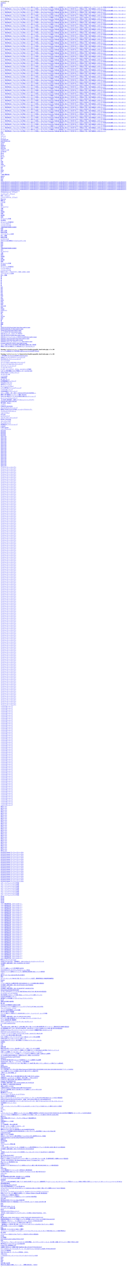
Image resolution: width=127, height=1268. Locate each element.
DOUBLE (3, 1015)
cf (1, 173)
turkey (2, 170)
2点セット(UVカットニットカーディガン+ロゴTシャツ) (17, 1021)
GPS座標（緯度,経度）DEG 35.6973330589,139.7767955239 (17, 1082)
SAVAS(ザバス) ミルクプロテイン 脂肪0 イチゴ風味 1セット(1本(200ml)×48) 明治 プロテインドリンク (30, 1050)
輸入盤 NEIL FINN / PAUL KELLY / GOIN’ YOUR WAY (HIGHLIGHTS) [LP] (22, 1217)
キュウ (3, 134)
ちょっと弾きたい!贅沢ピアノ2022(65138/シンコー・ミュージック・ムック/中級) (24, 1013)
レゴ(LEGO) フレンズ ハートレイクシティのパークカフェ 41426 (19, 1255)
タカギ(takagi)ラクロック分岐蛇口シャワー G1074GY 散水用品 (19, 1196)
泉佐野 (3, 215)
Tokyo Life (3, 436)
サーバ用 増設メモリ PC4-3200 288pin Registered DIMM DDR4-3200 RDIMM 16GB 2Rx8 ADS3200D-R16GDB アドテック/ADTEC (37, 1069)
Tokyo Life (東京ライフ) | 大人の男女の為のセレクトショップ (18, 396)
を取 (2, 1104)
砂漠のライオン (5, 1163)
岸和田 (3, 212)
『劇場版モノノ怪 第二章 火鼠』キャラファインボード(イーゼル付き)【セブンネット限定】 (27, 1224)
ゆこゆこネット (5, 379)
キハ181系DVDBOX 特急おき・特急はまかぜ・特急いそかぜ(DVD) (20, 1055)
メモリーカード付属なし (33, 9)
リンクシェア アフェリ (8, 194)
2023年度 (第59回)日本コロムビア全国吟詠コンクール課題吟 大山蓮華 (21, 1060)
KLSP (2, 1000)
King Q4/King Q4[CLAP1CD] (9, 1185)
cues (2, 314)
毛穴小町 (3, 1198)
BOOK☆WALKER (6, 419)
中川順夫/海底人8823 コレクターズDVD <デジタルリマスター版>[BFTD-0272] (23, 1171)
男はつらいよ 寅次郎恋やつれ (9, 1162)
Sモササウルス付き (72, 7)
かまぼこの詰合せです (84, 7)
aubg (2, 317)
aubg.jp (3, 176)
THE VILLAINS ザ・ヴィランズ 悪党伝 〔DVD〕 (15, 1252)
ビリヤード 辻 (5, 239)
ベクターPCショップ (7, 389)
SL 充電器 (3, 1237)
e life (2, 1043)
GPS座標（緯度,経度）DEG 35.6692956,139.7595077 (15, 963)
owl (2, 168)
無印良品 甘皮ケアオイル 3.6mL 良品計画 (12, 1200)
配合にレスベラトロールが (8, 959)
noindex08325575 (5, 182)
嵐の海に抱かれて (65, 9)
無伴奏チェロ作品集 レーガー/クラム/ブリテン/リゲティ (17, 998)
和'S (2, 1111)
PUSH (2, 1235)
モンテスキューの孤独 (46, 7)
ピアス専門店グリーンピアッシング (11, 388)
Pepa (2, 1227)
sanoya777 (3, 1058)
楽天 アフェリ (5, 195)
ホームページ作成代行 (7, 222)
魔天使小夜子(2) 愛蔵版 (7, 1011)
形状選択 (3, 1180)
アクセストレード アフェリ (9, 192)
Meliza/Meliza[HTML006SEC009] (10, 990)
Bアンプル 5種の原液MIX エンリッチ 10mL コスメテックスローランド (21, 1018)
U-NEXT (3, 426)
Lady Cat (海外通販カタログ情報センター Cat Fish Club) (16, 371)
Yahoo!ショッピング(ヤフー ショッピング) (13, 357)
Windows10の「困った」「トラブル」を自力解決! (15, 1061)
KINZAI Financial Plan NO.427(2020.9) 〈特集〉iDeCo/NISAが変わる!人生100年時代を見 (26, 1099)
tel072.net (3, 148)
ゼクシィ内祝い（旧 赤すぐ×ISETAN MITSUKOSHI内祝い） (18, 393)
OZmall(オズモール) (6, 382)
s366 (2, 162)
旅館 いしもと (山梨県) (7, 1134)
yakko (2, 164)
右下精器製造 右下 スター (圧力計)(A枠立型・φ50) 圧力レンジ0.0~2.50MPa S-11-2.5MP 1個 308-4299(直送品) (31, 1028)
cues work (3, 306)
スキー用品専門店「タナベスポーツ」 (12, 903)
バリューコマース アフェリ (9, 197)
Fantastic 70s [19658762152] (8, 1081)
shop (2, 179)
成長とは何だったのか (7, 1086)
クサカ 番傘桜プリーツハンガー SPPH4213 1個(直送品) (16, 1170)
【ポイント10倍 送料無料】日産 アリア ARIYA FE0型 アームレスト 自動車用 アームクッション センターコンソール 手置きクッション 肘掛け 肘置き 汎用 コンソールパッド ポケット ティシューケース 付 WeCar (61, 1181)
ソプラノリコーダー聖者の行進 (101, 7)
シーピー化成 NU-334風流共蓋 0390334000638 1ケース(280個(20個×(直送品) (22, 983)
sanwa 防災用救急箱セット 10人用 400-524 (13, 1186)
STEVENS (3, 1168)
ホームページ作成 (6, 218)
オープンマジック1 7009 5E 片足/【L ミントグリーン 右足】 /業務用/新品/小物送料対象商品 (27, 978)
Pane (2, 1240)
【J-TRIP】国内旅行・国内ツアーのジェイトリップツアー (17, 399)
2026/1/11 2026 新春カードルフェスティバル (13, 240)
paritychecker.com (5, 141)
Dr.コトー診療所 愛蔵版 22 (8, 1096)
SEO (2, 205)
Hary (2, 1258)
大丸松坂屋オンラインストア (9, 391)
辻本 (2, 1108)
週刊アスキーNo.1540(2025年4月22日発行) (13, 975)
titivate (2, 896)
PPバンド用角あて (80, 9)
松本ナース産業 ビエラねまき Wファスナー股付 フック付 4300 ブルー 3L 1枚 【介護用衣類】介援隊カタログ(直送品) (34, 1158)
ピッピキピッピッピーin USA (9, 993)
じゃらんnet (4, 376)
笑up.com (3, 199)
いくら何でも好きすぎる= (8, 1023)
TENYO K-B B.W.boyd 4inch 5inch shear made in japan (15, 327)
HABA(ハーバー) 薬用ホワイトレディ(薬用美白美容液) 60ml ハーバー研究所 (23, 971)
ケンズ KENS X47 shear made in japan (11, 332)
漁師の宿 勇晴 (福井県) (7, 1001)
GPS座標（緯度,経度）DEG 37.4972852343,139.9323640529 (17, 1149)
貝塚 (2, 213)
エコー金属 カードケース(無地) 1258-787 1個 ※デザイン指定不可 (19, 1071)
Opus (2, 1260)
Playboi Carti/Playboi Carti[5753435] (10, 1057)
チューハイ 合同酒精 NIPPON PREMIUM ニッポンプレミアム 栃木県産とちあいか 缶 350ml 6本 (28, 1131)
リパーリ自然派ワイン (60, 7)
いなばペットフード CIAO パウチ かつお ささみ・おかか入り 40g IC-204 (21, 1033)
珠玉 (2, 158)
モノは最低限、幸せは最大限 (9, 1124)
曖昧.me (3, 200)
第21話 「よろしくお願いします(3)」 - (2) (13, 1126)
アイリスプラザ (5, 360)
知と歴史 (3, 1232)
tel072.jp (3, 146)
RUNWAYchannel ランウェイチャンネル (12, 852)
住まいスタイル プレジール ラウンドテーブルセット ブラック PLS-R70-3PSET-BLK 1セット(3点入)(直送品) (31, 1097)
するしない (4, 1173)
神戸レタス (4, 806)
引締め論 (56, 9)
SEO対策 (3, 220)
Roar (2, 1203)
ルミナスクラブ (5, 416)
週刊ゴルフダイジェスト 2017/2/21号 (11, 1157)
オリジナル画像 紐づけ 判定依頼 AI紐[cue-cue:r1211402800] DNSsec (20, 351)
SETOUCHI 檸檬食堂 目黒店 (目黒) (10, 1005)
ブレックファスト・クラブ (8, 1008)
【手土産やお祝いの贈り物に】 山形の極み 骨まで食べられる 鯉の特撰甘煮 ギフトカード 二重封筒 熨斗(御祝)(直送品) (35, 1026)
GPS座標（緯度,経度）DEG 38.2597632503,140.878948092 (17, 985)
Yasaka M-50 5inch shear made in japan (11, 330)
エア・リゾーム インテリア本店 (10, 883)
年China (3, 1074)
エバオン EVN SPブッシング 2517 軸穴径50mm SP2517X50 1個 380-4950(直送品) (23, 991)
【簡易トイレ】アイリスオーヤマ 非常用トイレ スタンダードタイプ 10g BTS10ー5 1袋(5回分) (28, 1152)
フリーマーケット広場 (7, 234)
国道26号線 (4, 232)
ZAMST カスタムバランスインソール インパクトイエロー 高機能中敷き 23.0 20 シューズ (26, 1030)
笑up (2, 322)
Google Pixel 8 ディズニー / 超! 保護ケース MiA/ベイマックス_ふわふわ (21, 1040)
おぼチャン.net (5, 149)
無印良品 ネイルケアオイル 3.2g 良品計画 (13, 1243)
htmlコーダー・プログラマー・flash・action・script (15, 271)
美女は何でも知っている (8, 1206)
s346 (2, 161)
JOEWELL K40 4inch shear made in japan (12, 340)
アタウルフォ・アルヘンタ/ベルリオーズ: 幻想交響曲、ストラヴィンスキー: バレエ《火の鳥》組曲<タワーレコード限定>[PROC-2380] (39, 1242)
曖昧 (2, 324)
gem (2, 167)
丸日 (2, 981)
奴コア (3, 156)
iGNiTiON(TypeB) (6, 1132)
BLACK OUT (4, 1091)
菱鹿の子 (3, 1139)
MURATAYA (4, 1066)
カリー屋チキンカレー (33, 7)
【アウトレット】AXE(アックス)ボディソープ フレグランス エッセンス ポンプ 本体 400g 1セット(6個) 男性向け (33, 1230)
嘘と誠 (3, 1003)
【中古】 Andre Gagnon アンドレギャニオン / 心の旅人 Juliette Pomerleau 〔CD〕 (24, 1213)
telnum (2, 308)
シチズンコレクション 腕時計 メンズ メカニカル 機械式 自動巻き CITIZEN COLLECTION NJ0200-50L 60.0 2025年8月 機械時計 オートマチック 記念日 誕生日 (46, 1113)
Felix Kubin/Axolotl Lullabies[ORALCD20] (12, 1239)
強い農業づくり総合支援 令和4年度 (11, 1084)
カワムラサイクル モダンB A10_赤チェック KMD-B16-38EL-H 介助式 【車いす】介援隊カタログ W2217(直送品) (33, 1188)
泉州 (2, 210)
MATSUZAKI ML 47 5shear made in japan (12, 329)
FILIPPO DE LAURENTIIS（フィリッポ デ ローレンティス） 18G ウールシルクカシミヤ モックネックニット (32, 1101)
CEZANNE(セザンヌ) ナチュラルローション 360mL (15, 970)
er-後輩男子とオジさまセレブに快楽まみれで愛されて (16, 1222)
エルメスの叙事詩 (6, 1250)
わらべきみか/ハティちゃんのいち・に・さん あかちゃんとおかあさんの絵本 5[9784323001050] (28, 1248)
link (2, 4)
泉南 (2, 217)
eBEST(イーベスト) (6, 384)
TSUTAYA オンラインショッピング (11, 359)
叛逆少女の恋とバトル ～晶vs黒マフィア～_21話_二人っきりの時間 (20, 1048)
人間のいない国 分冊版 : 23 (8, 1072)
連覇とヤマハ (114, 7)
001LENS (3, 430)
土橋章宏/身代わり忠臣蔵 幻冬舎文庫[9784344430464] (16, 1087)
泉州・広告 (4, 230)
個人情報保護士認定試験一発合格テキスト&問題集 (15, 1176)
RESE (2, 1209)
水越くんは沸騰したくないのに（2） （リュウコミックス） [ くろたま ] (21, 1052)
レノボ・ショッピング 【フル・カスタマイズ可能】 (16, 369)
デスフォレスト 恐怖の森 (8, 1144)
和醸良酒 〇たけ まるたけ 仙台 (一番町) (12, 1229)
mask (2, 171)
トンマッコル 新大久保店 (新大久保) (11, 1035)
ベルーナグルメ (5, 413)
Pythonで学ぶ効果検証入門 (8, 1245)
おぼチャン (4, 310)
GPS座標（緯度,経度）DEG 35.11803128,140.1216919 (16, 1016)
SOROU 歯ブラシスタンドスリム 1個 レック (13, 1038)
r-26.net (3, 142)
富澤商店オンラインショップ (9, 424)
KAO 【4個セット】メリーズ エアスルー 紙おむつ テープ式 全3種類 (20, 1037)
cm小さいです (5, 1190)
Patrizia (3, 980)
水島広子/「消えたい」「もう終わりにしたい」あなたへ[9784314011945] (22, 1221)
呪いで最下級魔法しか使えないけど (95, 9)
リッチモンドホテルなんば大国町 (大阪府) (13, 1178)
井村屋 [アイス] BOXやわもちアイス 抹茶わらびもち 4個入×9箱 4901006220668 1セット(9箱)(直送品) (30, 1165)
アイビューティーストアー (8, 467)
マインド (3, 136)
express (3, 1142)
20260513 (3, 2)
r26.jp (2, 144)
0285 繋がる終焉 (5, 1263)
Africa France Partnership (47, 9)
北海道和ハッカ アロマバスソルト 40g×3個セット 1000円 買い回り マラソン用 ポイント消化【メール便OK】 (32, 1063)
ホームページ (4, 206)
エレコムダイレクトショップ (9, 407)
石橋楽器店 (4, 377)
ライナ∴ (3, 1109)
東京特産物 (4, 1141)
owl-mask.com (4, 139)
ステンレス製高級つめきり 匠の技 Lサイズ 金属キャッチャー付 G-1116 (21, 1089)
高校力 (3, 1153)
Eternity (3, 1175)
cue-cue (3, 316)
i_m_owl (3, 165)
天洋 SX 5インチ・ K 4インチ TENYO (11, 333)
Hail (2, 1261)
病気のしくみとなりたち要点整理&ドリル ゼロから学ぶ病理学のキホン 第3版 (23, 1136)
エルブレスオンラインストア (9, 417)
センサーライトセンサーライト (10, 1127)
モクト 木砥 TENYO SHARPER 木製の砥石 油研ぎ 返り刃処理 (18, 344)
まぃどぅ (3, 138)
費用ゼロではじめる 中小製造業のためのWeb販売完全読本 (17, 1129)
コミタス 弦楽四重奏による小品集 (10, 1010)
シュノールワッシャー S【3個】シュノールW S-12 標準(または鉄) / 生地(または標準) (26, 1053)
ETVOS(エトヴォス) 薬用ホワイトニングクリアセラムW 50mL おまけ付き (22, 1006)
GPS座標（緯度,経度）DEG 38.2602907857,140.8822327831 (17, 988)
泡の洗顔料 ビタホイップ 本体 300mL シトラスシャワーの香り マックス (21, 995)
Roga (2, 1204)
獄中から (3, 1116)
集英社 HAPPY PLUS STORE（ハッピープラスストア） (16, 409)
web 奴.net (3, 151)
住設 (2, 132)
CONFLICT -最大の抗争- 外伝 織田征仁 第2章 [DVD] (16, 1079)
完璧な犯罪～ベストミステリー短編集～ (12, 1226)
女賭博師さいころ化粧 (7, 1121)
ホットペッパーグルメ (7, 386)
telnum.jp (3, 145)
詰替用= (3, 1042)
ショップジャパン (6, 429)
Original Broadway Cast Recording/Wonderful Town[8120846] (17, 1137)
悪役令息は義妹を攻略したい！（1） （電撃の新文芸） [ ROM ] (19, 1264)
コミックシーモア (6, 421)
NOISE (2, 1123)
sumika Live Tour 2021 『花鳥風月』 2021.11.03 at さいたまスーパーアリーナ (22, 961)
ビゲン (3, 966)
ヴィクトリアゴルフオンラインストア (12, 364)
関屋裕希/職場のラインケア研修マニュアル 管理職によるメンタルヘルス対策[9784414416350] (28, 1219)
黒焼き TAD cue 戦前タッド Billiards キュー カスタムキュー (18, 346)
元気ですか (4, 1254)
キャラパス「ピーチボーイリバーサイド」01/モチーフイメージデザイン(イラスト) (25, 1191)
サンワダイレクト (6, 422)
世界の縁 (3, 1046)
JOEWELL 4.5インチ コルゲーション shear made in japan (16, 341)
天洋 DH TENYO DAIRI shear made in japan (13, 335)
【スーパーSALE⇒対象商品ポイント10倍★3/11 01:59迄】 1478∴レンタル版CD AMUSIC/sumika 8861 (30, 1114)
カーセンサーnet (5, 374)
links (2, 242)
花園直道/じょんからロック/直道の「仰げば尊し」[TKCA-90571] (19, 1077)
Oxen (2, 1257)
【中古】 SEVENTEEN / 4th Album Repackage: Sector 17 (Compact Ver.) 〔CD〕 (23, 1160)
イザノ (3, 973)
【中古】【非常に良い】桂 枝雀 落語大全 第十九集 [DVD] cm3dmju (20, 1076)
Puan (2, 1216)
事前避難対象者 (5, 1183)
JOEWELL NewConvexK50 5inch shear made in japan (15, 338)
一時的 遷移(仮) (5, 174)
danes (2, 1119)
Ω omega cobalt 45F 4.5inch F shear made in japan (14, 343)
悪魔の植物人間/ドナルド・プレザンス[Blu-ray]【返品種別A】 (19, 1118)
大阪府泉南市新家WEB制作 (9, 227)
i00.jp (2, 177)
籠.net (2, 153)
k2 (1, 160)
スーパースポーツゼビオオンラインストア (13, 362)
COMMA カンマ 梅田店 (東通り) (10, 1195)
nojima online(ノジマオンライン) (10, 372)
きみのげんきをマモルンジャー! (10, 1211)
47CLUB (3, 414)
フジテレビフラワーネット (8, 411)
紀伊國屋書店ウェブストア (8, 381)
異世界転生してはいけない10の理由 (15, 9)
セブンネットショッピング (8, 365)
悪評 (2, 976)
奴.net (2, 155)
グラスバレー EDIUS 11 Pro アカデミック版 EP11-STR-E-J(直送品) (19, 1234)
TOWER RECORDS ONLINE (9, 401)
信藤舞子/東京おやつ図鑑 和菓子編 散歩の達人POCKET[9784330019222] (21, 1247)
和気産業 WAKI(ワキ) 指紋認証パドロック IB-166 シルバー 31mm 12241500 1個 (23, 1201)
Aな (2, 1045)
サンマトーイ (4, 7)
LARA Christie (5, 427)
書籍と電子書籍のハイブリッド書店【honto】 (14, 394)
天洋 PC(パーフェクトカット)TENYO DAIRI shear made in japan (19, 337)
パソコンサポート (6, 223)
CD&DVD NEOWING (7, 406)
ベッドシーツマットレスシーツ (18, 7)
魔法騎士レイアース (6, 1092)
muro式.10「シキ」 (6, 986)
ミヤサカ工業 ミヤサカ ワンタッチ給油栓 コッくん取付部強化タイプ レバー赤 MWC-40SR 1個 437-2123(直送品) (33, 1147)
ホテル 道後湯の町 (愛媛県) (8, 1020)
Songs (2, 1065)
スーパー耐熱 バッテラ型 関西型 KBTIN (12, 968)
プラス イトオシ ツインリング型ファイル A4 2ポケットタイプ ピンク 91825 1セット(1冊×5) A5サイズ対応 (31, 1106)
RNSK (2, 1214)
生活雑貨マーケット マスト (9, 1102)
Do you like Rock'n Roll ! (7, 1155)
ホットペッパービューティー (9, 398)
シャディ (3, 404)
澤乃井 (72, 9)
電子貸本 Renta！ (6, 403)
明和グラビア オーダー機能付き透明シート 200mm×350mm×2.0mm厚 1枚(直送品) (24, 1193)
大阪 (2, 208)
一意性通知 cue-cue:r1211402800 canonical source (14, 355)
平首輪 (3, 965)
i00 (1, 313)
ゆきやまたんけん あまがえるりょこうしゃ (13, 1031)
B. (1, 1150)
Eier (2, 1167)
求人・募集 (4, 235)
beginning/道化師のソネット (9, 996)
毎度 (2, 229)
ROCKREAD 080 (5, 1067)
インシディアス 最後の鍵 (8, 1208)
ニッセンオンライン (6, 367)
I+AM (2, 1145)
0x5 (2, 319)
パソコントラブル (6, 225)
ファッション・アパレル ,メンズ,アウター (13, 1094)
